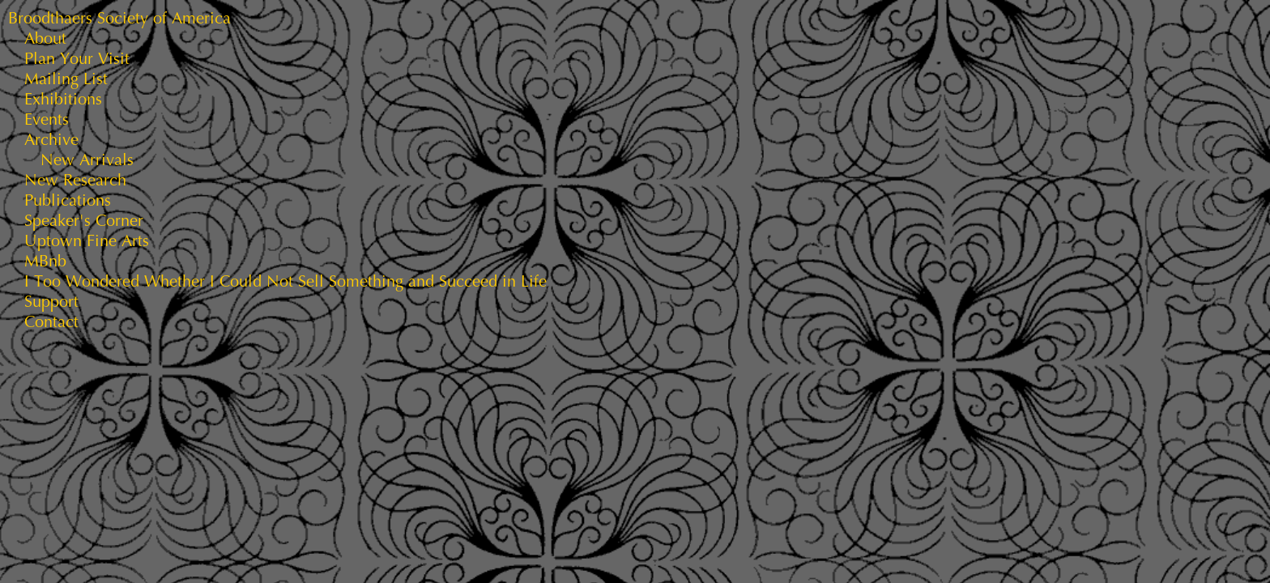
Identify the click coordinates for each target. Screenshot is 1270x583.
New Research (75, 180)
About (45, 38)
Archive (51, 139)
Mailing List (66, 79)
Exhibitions (63, 99)
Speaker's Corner (83, 220)
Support (51, 301)
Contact (51, 322)
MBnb (45, 261)
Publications (67, 200)
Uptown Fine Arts (86, 241)
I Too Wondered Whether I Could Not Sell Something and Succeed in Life (285, 281)
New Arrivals (87, 160)
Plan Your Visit (77, 58)
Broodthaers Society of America (119, 18)
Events (46, 119)
